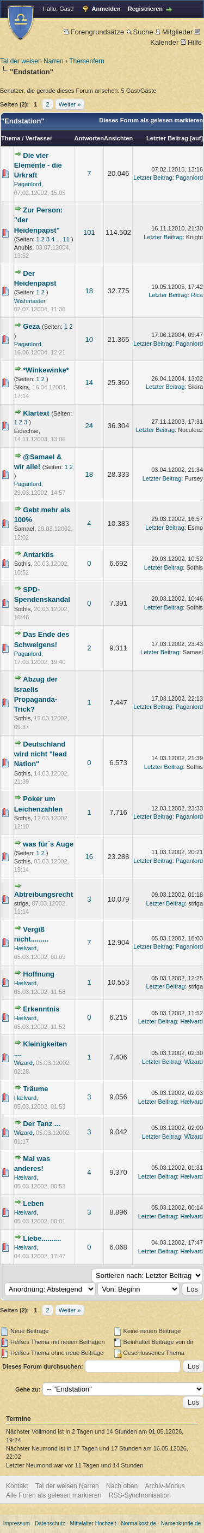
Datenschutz (50, 1523)
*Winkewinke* (46, 370)
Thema (10, 138)
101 (89, 232)
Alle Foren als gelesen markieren (53, 1495)
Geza (31, 326)
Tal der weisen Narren (32, 61)
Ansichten (118, 138)
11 (66, 239)
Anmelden (106, 8)
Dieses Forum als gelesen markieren (151, 120)
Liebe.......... (42, 1238)
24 (89, 426)
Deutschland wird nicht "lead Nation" (40, 754)
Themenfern (86, 61)
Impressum (16, 1523)
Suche (139, 32)
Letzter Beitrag (167, 138)
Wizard (23, 1063)
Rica (197, 295)
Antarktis (38, 555)
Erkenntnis (41, 1009)
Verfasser (39, 138)
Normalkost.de (138, 1523)
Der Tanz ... (41, 1124)
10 (89, 339)
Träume (35, 1089)
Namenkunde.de (181, 1523)
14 (89, 382)
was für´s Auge (48, 844)
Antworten (89, 138)
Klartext (36, 413)
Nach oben (122, 1486)
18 (89, 291)
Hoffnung (38, 974)
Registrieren (145, 8)
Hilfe (191, 42)
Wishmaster (29, 301)
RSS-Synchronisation (140, 1495)
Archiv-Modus (165, 1486)
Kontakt (17, 1486)
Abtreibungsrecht (43, 894)
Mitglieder (174, 32)
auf (196, 138)
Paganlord (27, 184)
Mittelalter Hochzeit (93, 1523)
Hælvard (25, 948)
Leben (33, 1203)
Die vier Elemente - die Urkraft (38, 165)
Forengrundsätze (94, 32)
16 (89, 857)
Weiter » (70, 104)
